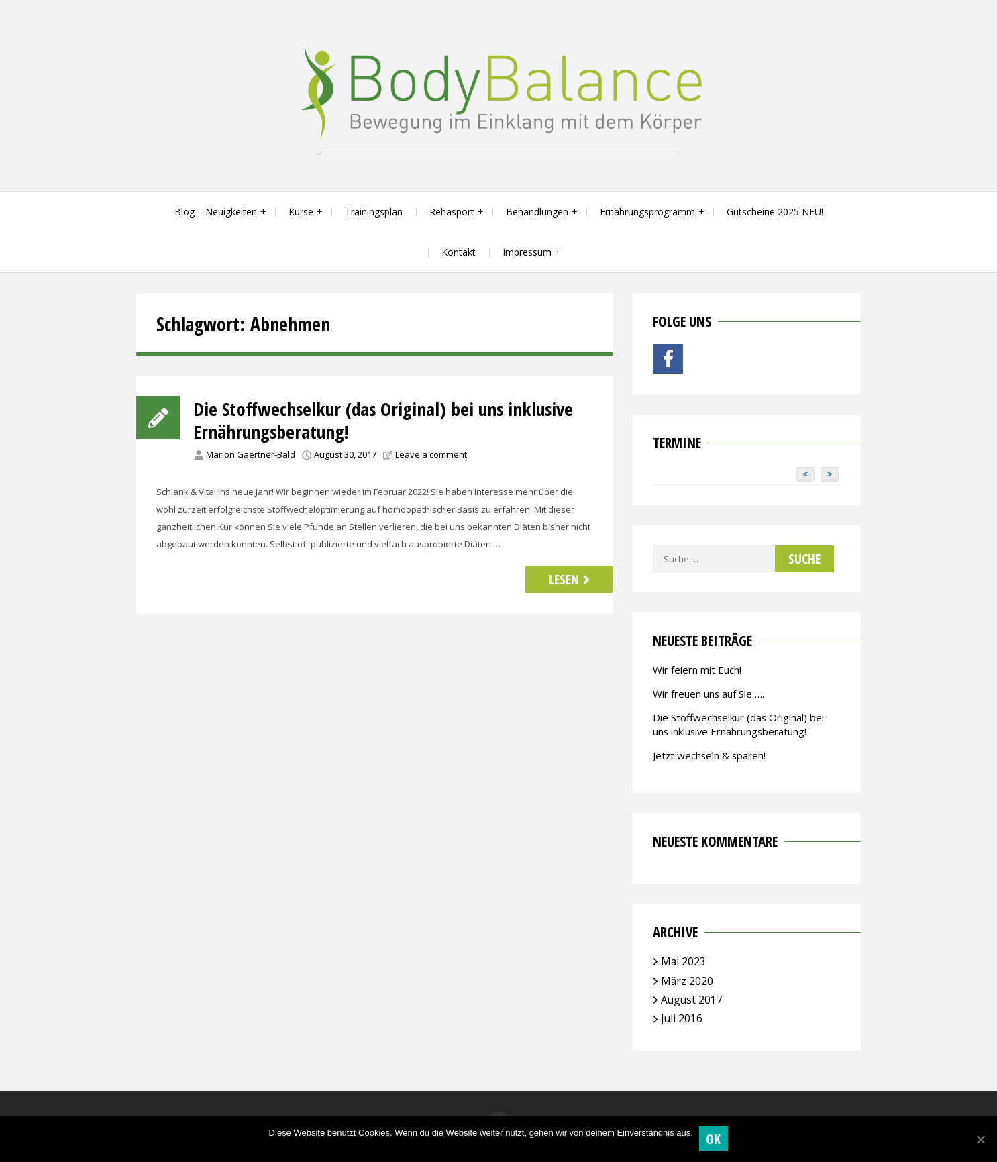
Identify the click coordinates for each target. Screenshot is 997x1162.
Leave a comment (431, 454)
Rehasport (451, 211)
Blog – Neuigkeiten (215, 211)
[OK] (980, 1139)
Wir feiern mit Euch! (697, 669)
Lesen (571, 579)
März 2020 (687, 980)
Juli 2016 (681, 1018)
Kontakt (458, 252)
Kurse (300, 211)
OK (714, 1139)
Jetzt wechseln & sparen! (709, 755)
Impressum (527, 252)
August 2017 (692, 999)
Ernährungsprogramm (647, 211)
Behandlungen (537, 211)
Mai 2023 (683, 961)
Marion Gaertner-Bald (250, 454)
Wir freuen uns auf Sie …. (708, 693)
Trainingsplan (374, 211)
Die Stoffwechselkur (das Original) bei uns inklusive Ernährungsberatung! (386, 420)
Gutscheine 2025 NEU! (775, 211)
